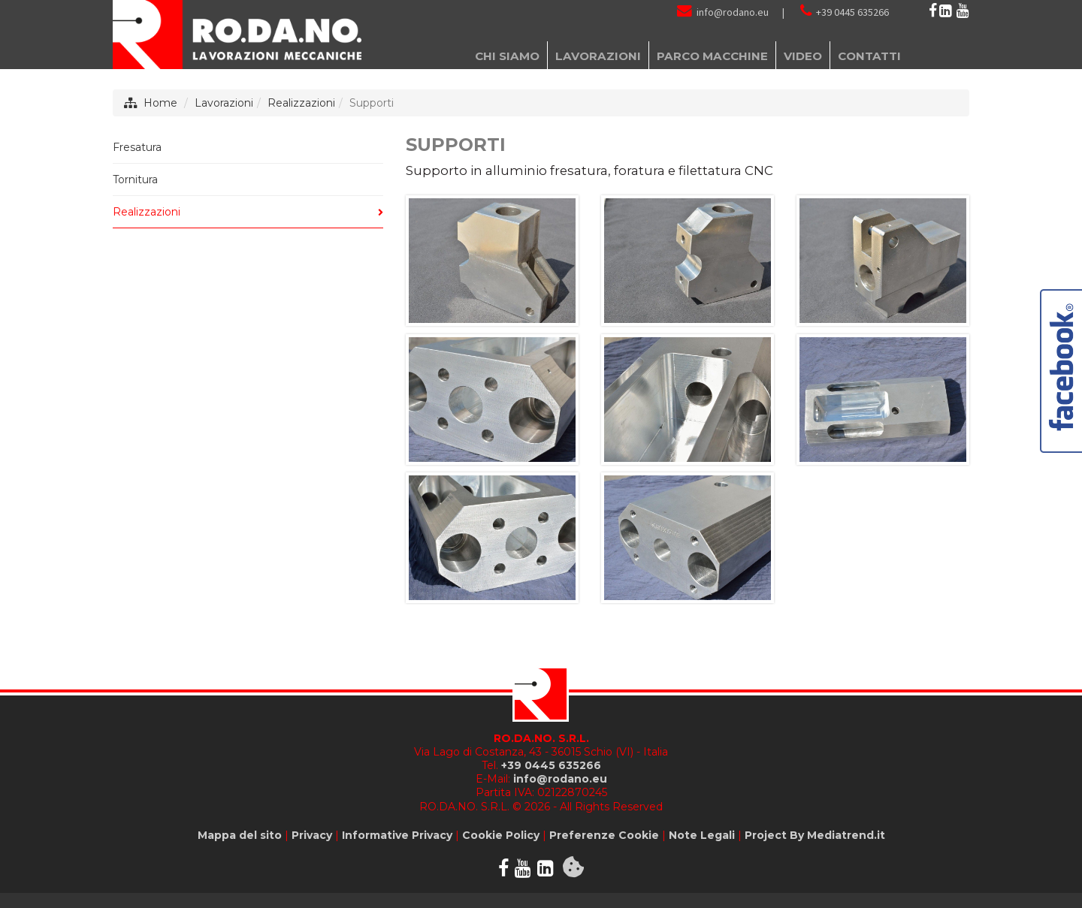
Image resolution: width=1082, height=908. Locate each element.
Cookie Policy (500, 835)
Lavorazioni (224, 103)
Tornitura (135, 179)
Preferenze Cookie (604, 835)
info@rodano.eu (733, 12)
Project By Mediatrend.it (815, 835)
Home (160, 103)
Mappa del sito (240, 835)
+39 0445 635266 (852, 12)
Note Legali (702, 835)
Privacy (312, 835)
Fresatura (137, 147)
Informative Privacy (397, 835)
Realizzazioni (301, 103)
